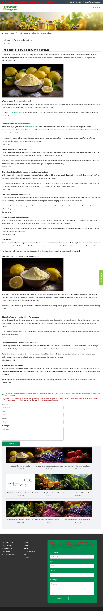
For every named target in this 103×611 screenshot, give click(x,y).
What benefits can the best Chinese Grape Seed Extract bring (77, 519)
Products (27, 545)
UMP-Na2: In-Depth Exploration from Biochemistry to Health (20, 493)
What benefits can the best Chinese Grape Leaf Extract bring (77, 493)
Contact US (96, 8)
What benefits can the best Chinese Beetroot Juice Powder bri (49, 519)
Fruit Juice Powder (9, 554)
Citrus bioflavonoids (15, 112)
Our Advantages (30, 551)
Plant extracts (7, 548)
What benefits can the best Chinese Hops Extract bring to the (20, 519)
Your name (6, 404)
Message (5, 426)
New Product (6, 551)
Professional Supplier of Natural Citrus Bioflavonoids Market (49, 493)
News (12, 33)
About (26, 542)
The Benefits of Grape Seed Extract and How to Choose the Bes (49, 466)
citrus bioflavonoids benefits (20, 466)
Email (4, 411)
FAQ (25, 554)
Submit (11, 443)
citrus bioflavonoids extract (42, 33)
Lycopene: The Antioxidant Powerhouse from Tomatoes (77, 466)
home (6, 33)
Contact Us (28, 558)
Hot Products (6, 545)
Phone (4, 418)
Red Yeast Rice (7, 542)
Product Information (23, 33)
